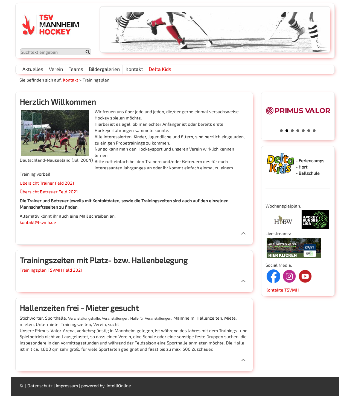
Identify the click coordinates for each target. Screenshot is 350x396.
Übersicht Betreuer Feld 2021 (49, 191)
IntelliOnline (119, 385)
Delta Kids (160, 69)
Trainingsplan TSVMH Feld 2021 (51, 269)
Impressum (67, 385)
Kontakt (70, 79)
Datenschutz (39, 385)
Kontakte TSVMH (282, 289)
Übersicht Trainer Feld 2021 (47, 182)
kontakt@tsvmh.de (38, 222)
